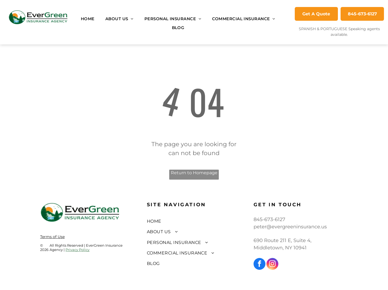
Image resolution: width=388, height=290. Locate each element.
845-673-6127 (269, 219)
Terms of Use (52, 236)
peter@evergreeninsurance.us (290, 227)
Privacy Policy (77, 249)
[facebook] (259, 264)
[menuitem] (87, 19)
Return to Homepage (194, 172)
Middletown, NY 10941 (280, 248)
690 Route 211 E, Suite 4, (282, 240)
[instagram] (272, 264)
